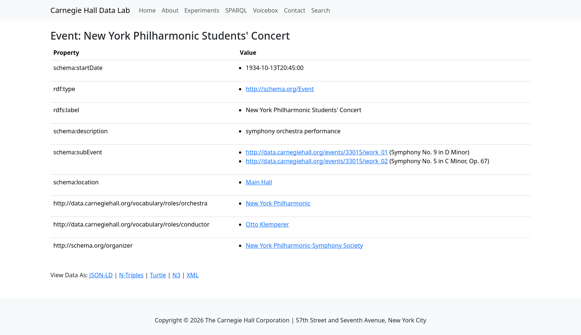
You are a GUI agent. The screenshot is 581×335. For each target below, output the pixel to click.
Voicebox (265, 10)
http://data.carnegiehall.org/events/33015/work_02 (317, 161)
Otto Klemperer (267, 224)
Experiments (202, 10)
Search (320, 10)
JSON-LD (101, 275)
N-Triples (131, 275)
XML (193, 275)
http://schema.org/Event (280, 89)
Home (149, 10)
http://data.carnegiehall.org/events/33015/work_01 (317, 152)
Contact (294, 10)
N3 (176, 275)
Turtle (158, 275)
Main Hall (259, 182)
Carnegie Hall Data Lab (90, 10)
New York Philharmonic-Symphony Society (304, 245)
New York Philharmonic (278, 203)
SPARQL (236, 10)
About (170, 10)
